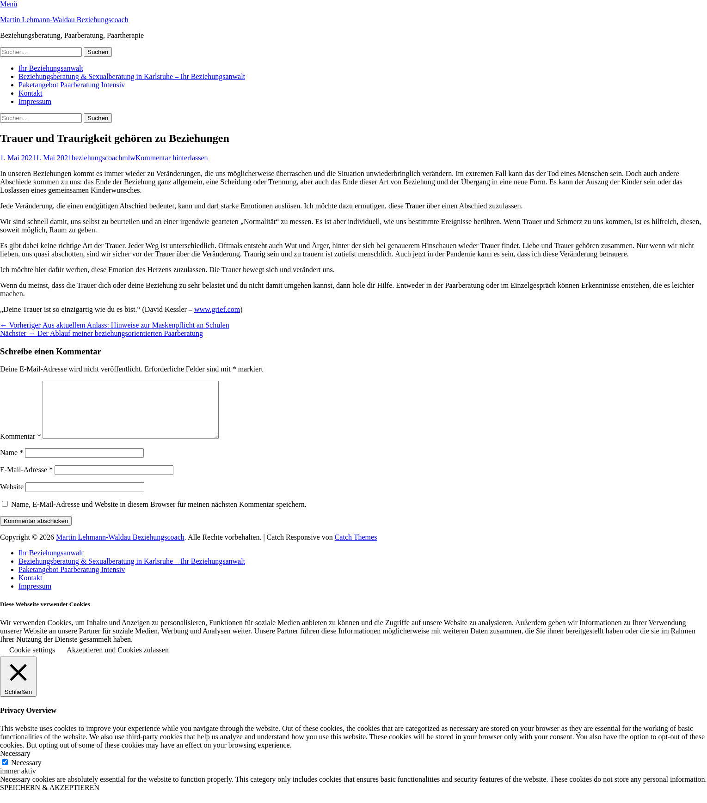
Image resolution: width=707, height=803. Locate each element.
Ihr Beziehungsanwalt (50, 68)
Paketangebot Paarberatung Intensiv (71, 85)
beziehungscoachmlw (103, 158)
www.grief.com (217, 309)
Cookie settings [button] (32, 661)
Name (11, 464)
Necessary (26, 774)
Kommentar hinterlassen (171, 158)
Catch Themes (356, 548)
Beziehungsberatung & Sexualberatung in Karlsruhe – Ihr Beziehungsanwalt (131, 76)
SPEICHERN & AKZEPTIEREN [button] (49, 799)
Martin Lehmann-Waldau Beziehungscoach (64, 20)
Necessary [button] (15, 764)
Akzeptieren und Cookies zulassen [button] (118, 661)
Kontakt (30, 93)
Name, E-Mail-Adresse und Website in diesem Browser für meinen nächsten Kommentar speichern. (159, 515)
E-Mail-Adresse (26, 481)
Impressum (34, 101)
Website (12, 498)
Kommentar (20, 447)
